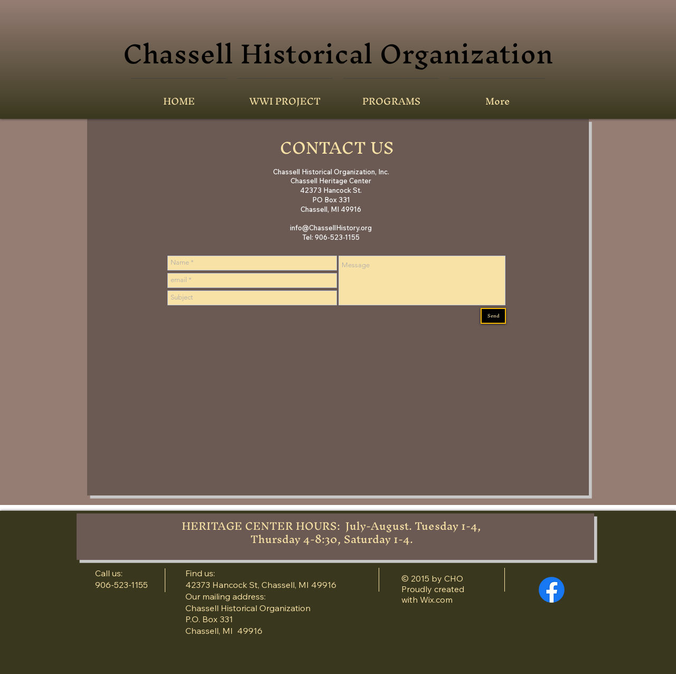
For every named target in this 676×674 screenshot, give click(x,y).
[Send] (493, 316)
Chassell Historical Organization (338, 53)
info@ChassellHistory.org (331, 227)
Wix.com (436, 599)
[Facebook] (551, 590)
